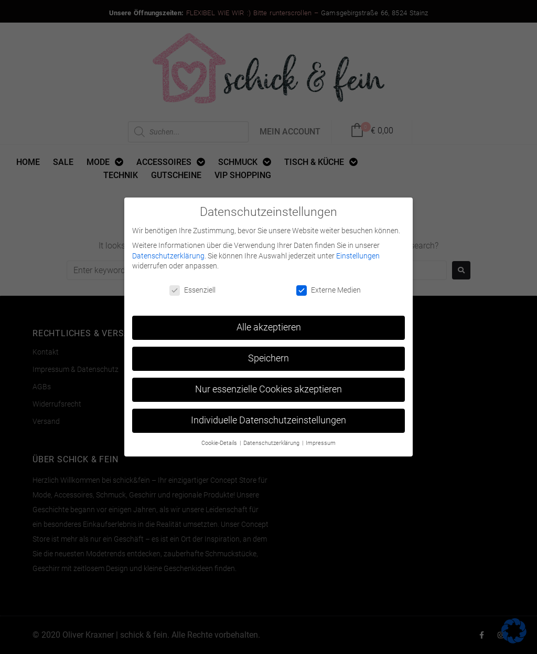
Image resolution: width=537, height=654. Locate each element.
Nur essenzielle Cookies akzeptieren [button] (268, 387)
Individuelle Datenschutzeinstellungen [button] (268, 418)
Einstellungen (358, 254)
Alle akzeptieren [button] (269, 325)
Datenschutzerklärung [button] (272, 441)
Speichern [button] (268, 356)
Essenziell (192, 288)
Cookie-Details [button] (220, 441)
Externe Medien (328, 288)
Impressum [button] (321, 441)
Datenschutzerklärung (168, 254)
